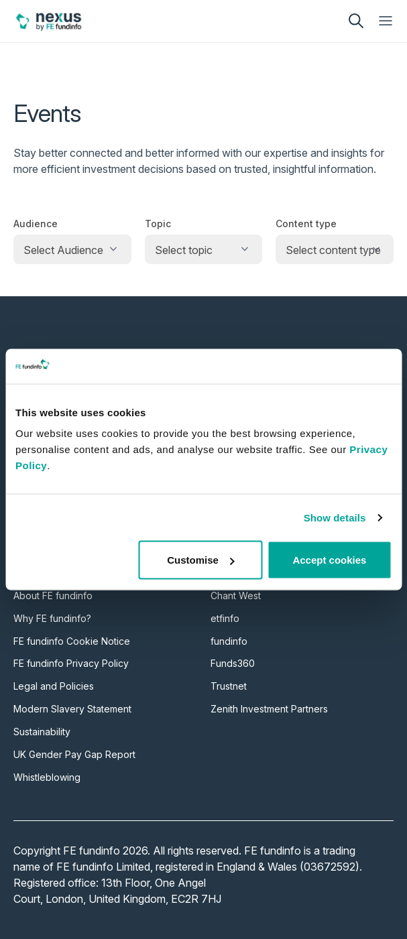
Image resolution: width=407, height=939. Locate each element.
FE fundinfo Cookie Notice (71, 641)
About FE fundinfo (53, 595)
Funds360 (233, 663)
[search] (356, 21)
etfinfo (225, 618)
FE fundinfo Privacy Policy (71, 663)
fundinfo (229, 641)
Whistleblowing (46, 777)
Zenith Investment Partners (269, 708)
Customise (201, 560)
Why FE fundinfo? (52, 618)
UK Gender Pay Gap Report (74, 754)
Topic (158, 223)
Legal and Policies (53, 686)
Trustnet (229, 686)
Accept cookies (329, 560)
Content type (306, 223)
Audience (35, 223)
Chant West (236, 595)
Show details (335, 517)
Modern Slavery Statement (72, 708)
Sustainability (41, 731)
